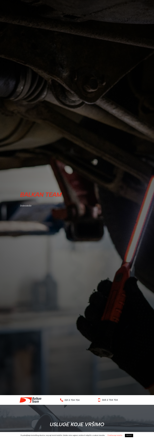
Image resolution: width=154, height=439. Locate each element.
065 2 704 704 (110, 400)
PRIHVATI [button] (129, 435)
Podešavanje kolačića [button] (115, 435)
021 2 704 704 (72, 400)
